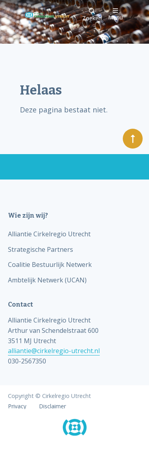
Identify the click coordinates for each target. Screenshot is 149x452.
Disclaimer (52, 406)
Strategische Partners (40, 249)
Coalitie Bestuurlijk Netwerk (50, 264)
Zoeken (92, 14)
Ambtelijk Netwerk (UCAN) (47, 280)
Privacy (17, 406)
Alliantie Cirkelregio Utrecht (49, 234)
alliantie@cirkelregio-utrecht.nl (54, 350)
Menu (115, 14)
